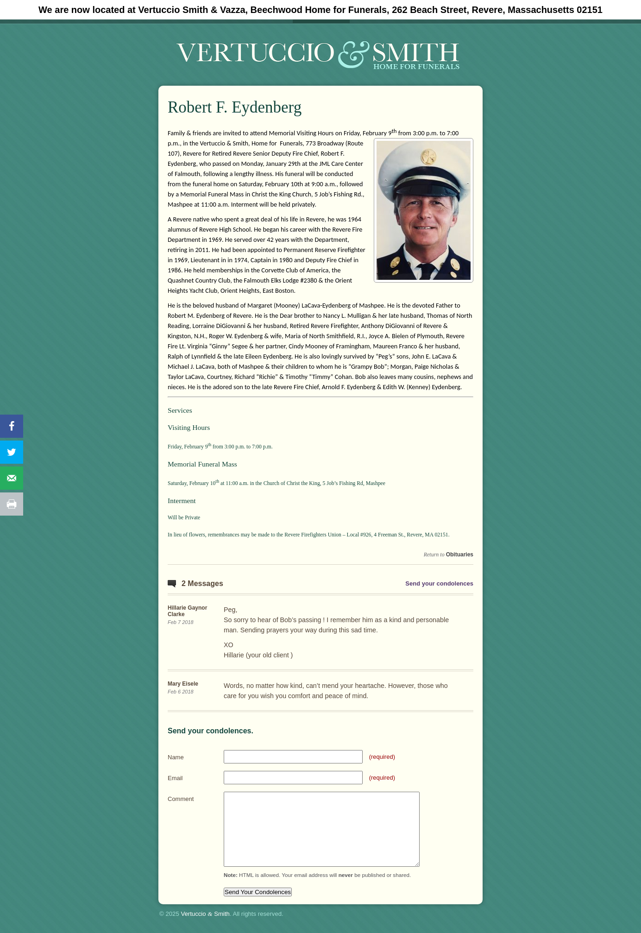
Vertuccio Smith (205, 913)
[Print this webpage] (11, 504)
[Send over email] (11, 478)
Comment (181, 798)
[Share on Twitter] (11, 452)
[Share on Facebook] (11, 426)
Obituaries (459, 554)
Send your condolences (439, 583)
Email (175, 778)
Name (176, 757)
